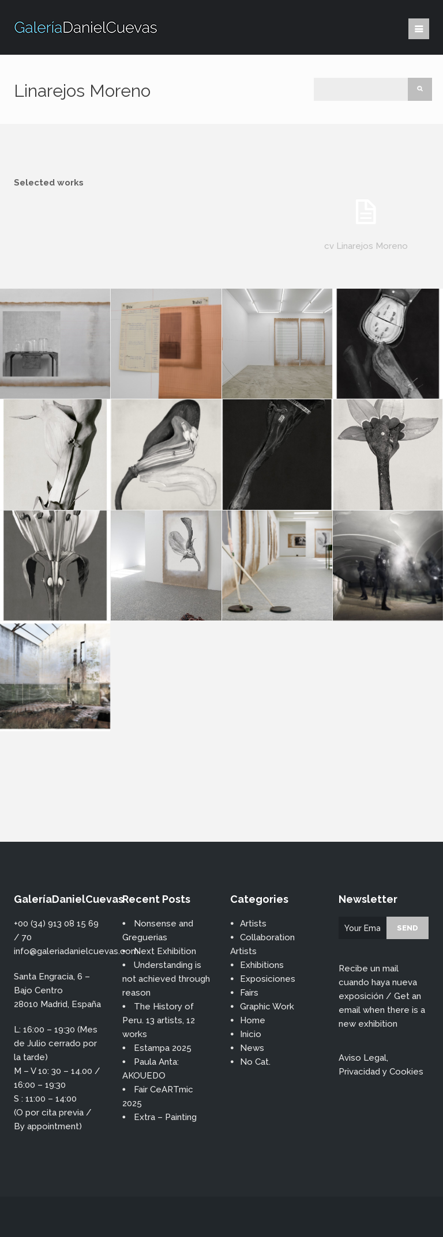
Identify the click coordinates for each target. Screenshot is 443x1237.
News (252, 1048)
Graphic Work (267, 1006)
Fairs (249, 993)
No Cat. (255, 1062)
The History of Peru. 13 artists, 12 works (158, 1020)
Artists (253, 923)
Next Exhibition (165, 951)
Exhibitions (262, 965)
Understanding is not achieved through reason (166, 979)
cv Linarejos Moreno (366, 246)
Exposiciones (267, 979)
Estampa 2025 (163, 1048)
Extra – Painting (165, 1117)
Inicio (250, 1034)
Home (252, 1020)
